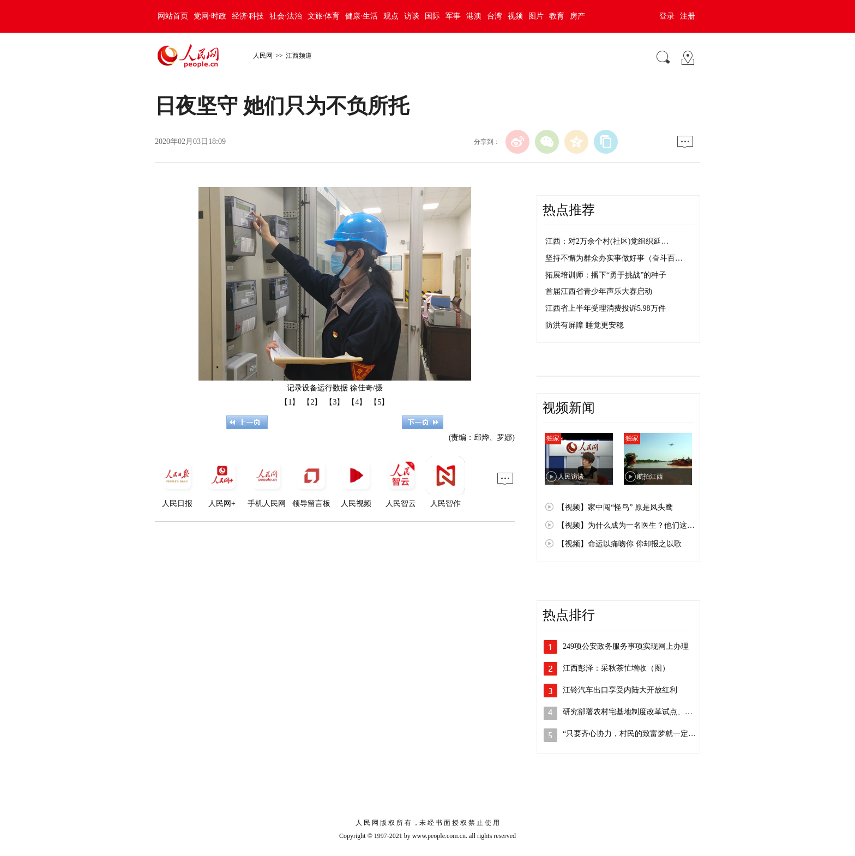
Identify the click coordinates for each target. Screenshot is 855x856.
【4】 (356, 402)
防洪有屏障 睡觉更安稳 (584, 325)
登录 (667, 16)
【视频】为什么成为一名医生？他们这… (626, 525)
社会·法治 (285, 16)
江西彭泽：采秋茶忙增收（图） (616, 668)
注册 (687, 16)
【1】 (289, 402)
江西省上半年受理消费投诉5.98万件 (605, 308)
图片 (536, 16)
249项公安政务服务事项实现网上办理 (626, 646)
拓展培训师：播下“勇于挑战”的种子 (605, 275)
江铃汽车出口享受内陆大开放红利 (620, 690)
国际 (432, 16)
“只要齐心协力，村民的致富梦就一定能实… (637, 734)
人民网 (263, 55)
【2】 (312, 402)
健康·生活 (361, 16)
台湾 (494, 16)
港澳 (473, 16)
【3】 (334, 402)
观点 (391, 16)
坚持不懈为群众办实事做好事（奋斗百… (614, 258)
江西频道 (299, 55)
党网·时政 (210, 16)
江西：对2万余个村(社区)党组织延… (607, 241)
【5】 (379, 402)
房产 (577, 16)
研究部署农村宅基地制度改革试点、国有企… (639, 712)
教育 (556, 16)
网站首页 (173, 16)
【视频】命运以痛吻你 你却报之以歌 (619, 544)
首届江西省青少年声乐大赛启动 (598, 291)
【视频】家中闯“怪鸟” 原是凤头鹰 (615, 507)
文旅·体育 (324, 16)
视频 (515, 16)
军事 (453, 16)
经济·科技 (248, 16)
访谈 (411, 16)
